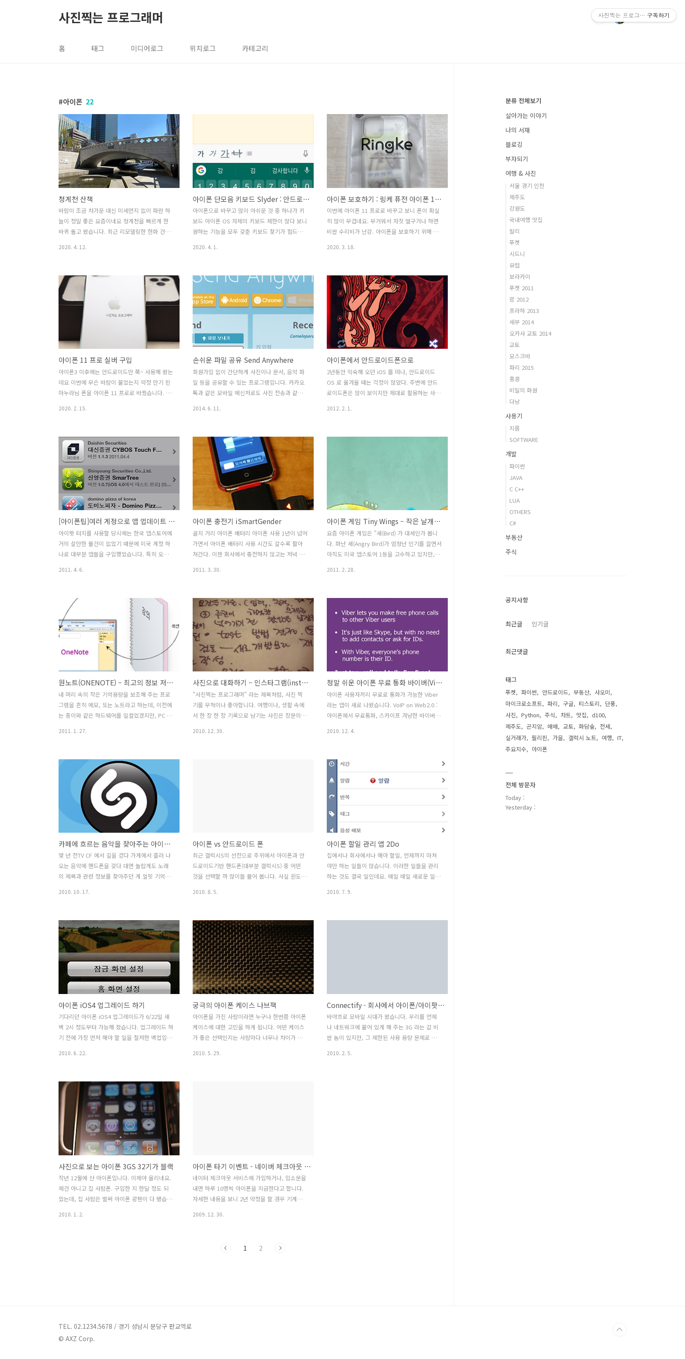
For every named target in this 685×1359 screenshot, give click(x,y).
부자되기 (516, 158)
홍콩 (514, 379)
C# (512, 523)
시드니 (517, 254)
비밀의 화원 (523, 390)
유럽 (514, 265)
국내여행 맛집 (526, 219)
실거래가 (515, 737)
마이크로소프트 (523, 703)
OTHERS (520, 511)
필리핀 (539, 737)
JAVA (515, 477)
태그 (97, 48)
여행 (607, 737)
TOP (619, 1330)
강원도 (517, 208)
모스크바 (519, 356)
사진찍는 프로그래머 (111, 17)
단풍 (610, 703)
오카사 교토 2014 (530, 333)
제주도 (517, 197)
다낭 (514, 401)
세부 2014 (521, 322)
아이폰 (539, 749)
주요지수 (515, 749)
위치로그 (203, 48)
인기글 (540, 623)
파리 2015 (521, 367)
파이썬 (517, 466)
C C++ (516, 489)
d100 (598, 715)
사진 (510, 715)
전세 (605, 726)
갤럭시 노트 (582, 737)
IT (619, 737)
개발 (511, 453)
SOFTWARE (523, 439)
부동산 (513, 537)
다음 (280, 1248)
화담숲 (587, 726)
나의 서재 (517, 129)
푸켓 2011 (521, 288)
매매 (552, 726)
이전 (226, 1248)
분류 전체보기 (523, 100)
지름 (514, 428)
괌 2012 (519, 299)
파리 (552, 703)
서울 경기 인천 (526, 185)
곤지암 (534, 726)
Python (530, 715)
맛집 (581, 715)
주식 (511, 551)
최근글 (513, 623)
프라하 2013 (524, 310)
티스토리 (589, 703)
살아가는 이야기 (526, 115)
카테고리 (255, 48)
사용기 (513, 415)
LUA (514, 500)
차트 (565, 715)
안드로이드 (555, 692)
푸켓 (514, 242)
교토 (514, 345)
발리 (514, 231)
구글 (568, 703)
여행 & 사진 (520, 173)
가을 (558, 737)
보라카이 (519, 276)
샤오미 (602, 692)
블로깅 (513, 144)
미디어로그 (147, 48)
